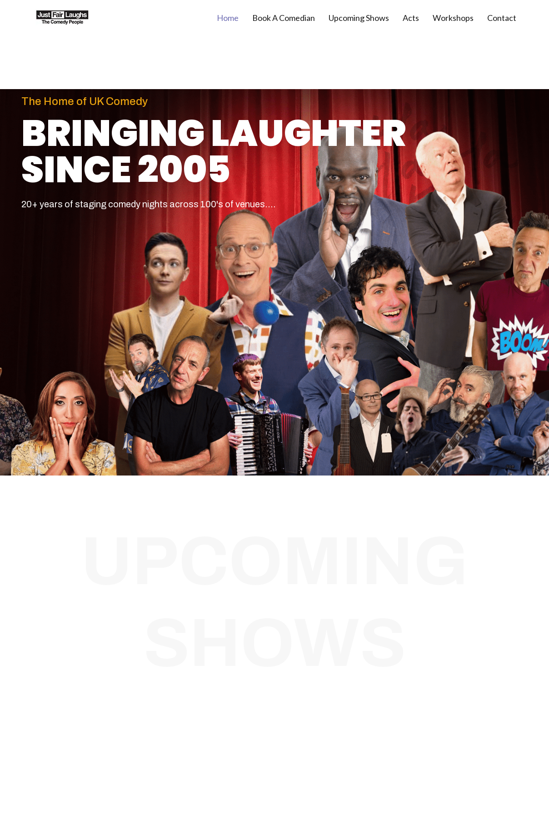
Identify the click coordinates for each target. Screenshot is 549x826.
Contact (501, 18)
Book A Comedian (283, 18)
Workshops (453, 18)
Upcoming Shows (359, 18)
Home (228, 18)
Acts (411, 18)
